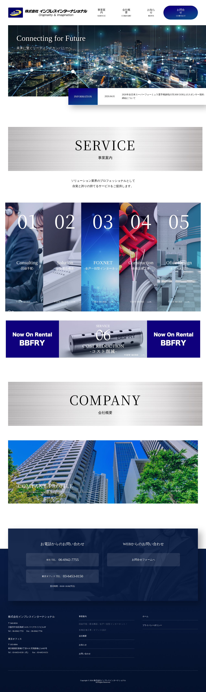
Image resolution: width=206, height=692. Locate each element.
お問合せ (181, 12)
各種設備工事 (85, 630)
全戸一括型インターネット (112, 624)
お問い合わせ (85, 654)
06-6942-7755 (62, 560)
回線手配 (83, 624)
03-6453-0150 (62, 576)
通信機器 (93, 624)
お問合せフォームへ (143, 559)
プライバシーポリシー (152, 625)
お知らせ (151, 13)
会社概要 (126, 13)
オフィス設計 (100, 630)
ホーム (145, 616)
